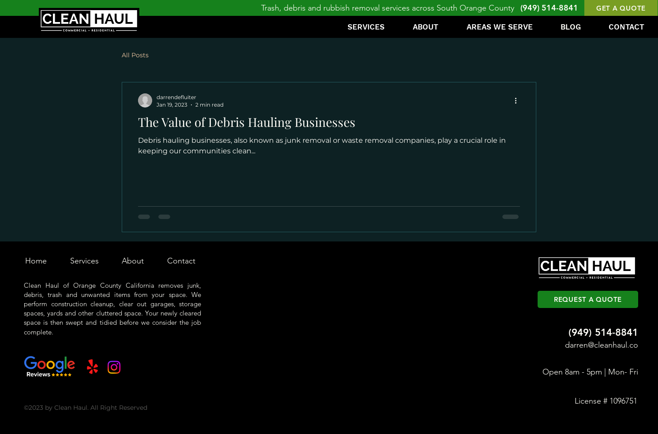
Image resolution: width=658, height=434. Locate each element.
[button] (621, 8)
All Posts (135, 55)
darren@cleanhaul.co (601, 345)
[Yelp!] (92, 367)
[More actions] (518, 100)
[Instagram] (114, 367)
